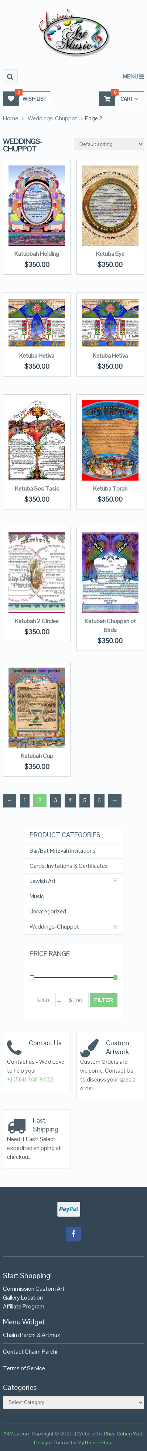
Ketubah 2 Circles (37, 621)
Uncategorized (48, 911)
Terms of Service (24, 1368)
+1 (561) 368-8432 (30, 1079)
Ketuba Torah (110, 488)
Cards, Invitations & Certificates (69, 866)
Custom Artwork (117, 1047)
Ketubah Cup (37, 756)
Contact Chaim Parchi (30, 1351)
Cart (118, 98)
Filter (103, 1000)
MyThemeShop (95, 1442)
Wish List (24, 98)
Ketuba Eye (110, 254)
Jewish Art (43, 881)
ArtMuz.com (17, 1433)
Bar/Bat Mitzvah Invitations (63, 851)
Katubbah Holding (36, 254)
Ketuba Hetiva (36, 356)
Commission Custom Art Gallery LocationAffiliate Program (34, 1297)
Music (37, 896)
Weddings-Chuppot (52, 118)
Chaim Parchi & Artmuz (31, 1335)
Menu (130, 76)
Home (10, 118)
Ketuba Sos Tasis (37, 488)
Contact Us (45, 1043)
